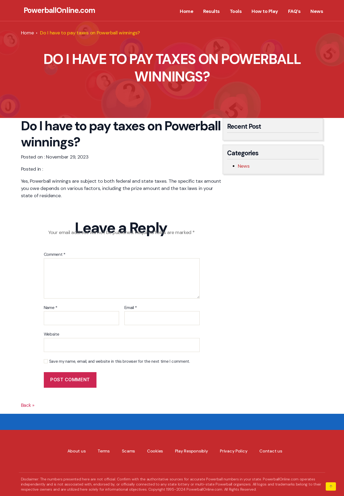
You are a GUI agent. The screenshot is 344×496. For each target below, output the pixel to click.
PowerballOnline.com (59, 10)
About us (76, 451)
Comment (55, 254)
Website (51, 334)
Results (211, 12)
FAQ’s (294, 12)
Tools (236, 12)
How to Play (265, 12)
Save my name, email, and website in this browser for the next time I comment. (119, 361)
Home (186, 12)
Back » (27, 405)
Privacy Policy (233, 451)
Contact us (270, 451)
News (316, 12)
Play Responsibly (191, 451)
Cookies (155, 451)
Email (130, 307)
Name (51, 307)
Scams (128, 451)
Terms (104, 451)
